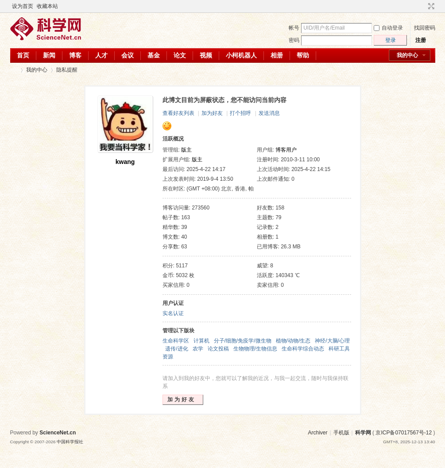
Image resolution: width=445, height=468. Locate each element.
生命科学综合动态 (303, 349)
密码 (294, 40)
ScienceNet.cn (57, 433)
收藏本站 (47, 6)
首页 (23, 55)
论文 (180, 55)
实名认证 (173, 313)
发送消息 (269, 113)
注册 (420, 40)
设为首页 (22, 6)
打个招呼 (240, 113)
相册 (277, 55)
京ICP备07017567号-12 (403, 433)
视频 (206, 55)
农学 (198, 349)
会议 (127, 55)
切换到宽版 (430, 6)
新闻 (49, 55)
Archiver (317, 433)
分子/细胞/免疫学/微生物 (242, 341)
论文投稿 (218, 349)
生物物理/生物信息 (255, 349)
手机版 (341, 433)
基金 (153, 55)
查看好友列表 (178, 113)
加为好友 (212, 113)
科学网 (13, 70)
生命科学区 (176, 341)
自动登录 (388, 28)
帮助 (303, 55)
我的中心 (407, 55)
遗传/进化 (176, 349)
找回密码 (424, 28)
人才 (101, 55)
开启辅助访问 (423, 6)
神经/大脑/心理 (332, 341)
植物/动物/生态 (293, 341)
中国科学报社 (70, 441)
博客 (75, 55)
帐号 (294, 28)
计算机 (201, 341)
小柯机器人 (241, 55)
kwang (125, 161)
